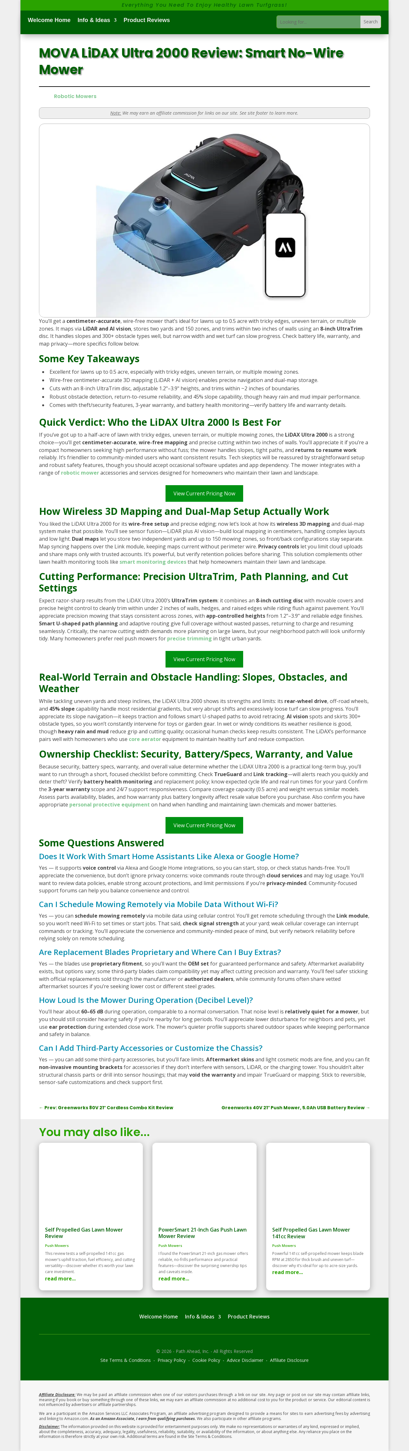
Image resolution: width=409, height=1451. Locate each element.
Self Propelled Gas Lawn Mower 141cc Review (311, 1233)
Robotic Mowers (75, 96)
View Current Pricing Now (204, 493)
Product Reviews (147, 20)
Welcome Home (49, 20)
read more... (60, 1278)
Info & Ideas (94, 20)
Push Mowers (57, 1245)
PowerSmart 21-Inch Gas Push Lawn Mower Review (202, 1233)
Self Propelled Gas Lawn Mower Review (84, 1233)
